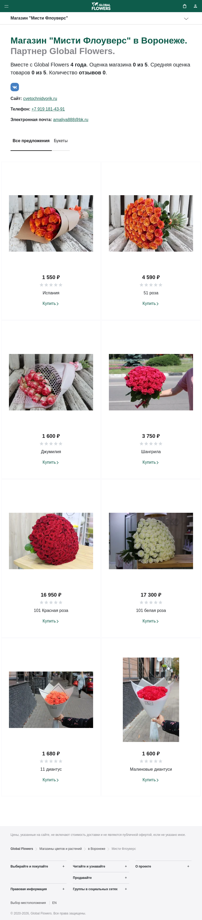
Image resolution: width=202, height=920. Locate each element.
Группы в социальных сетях (95, 889)
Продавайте (82, 878)
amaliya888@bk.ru (70, 119)
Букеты (61, 140)
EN (54, 903)
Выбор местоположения (28, 903)
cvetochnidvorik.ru (40, 98)
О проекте (143, 866)
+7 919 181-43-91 (48, 109)
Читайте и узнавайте (89, 866)
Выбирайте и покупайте (29, 866)
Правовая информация (29, 889)
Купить (49, 303)
